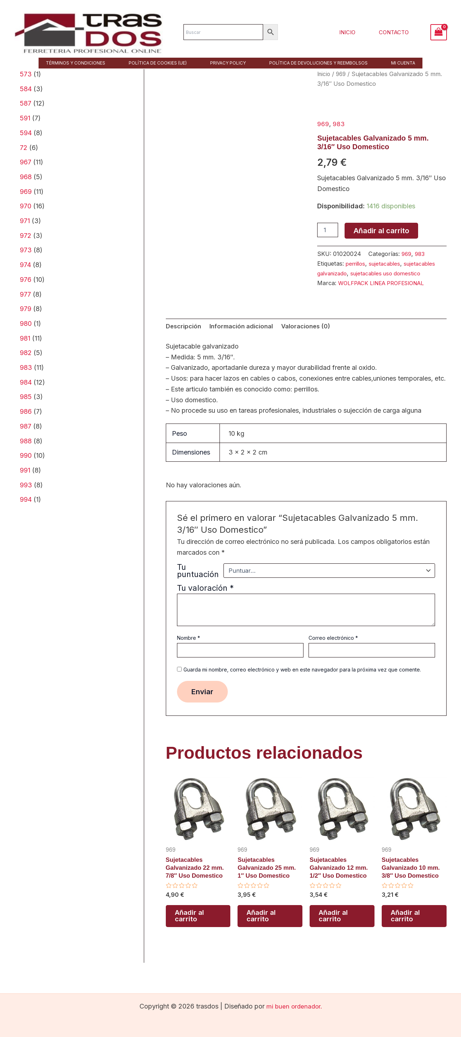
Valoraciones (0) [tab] (317, 336)
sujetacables (388, 263)
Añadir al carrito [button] (190, 930)
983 (339, 124)
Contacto (396, 32)
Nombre (188, 648)
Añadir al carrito (381, 230)
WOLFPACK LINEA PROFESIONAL (386, 292)
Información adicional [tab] (247, 336)
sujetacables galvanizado (351, 272)
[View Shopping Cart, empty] (438, 32)
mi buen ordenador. (294, 1006)
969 (342, 73)
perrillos (357, 263)
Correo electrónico (333, 648)
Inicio (353, 32)
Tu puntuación (198, 581)
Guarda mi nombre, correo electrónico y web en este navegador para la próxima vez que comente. (302, 680)
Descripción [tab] (185, 336)
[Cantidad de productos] (327, 230)
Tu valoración (205, 598)
